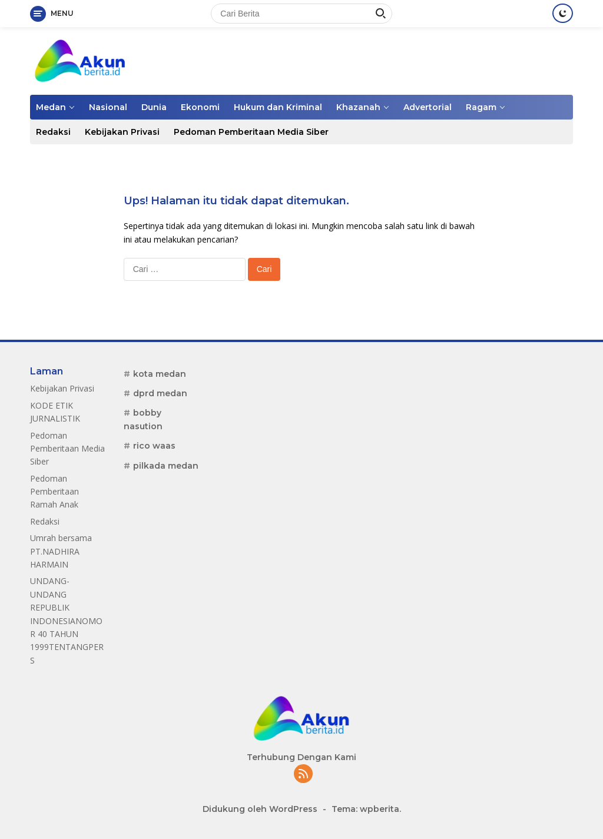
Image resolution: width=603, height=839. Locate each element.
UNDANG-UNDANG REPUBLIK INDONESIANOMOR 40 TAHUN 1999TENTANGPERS (67, 620)
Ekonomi (200, 107)
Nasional (108, 107)
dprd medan (160, 393)
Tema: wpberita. (366, 809)
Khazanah (358, 107)
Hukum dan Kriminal (278, 107)
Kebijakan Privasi (122, 132)
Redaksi (53, 132)
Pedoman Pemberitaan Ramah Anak (54, 491)
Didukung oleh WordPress (260, 809)
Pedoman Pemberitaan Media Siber (251, 132)
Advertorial (427, 107)
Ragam (481, 107)
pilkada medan (165, 465)
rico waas (154, 445)
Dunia (154, 107)
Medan (51, 107)
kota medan (159, 374)
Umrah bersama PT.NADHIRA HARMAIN (61, 551)
